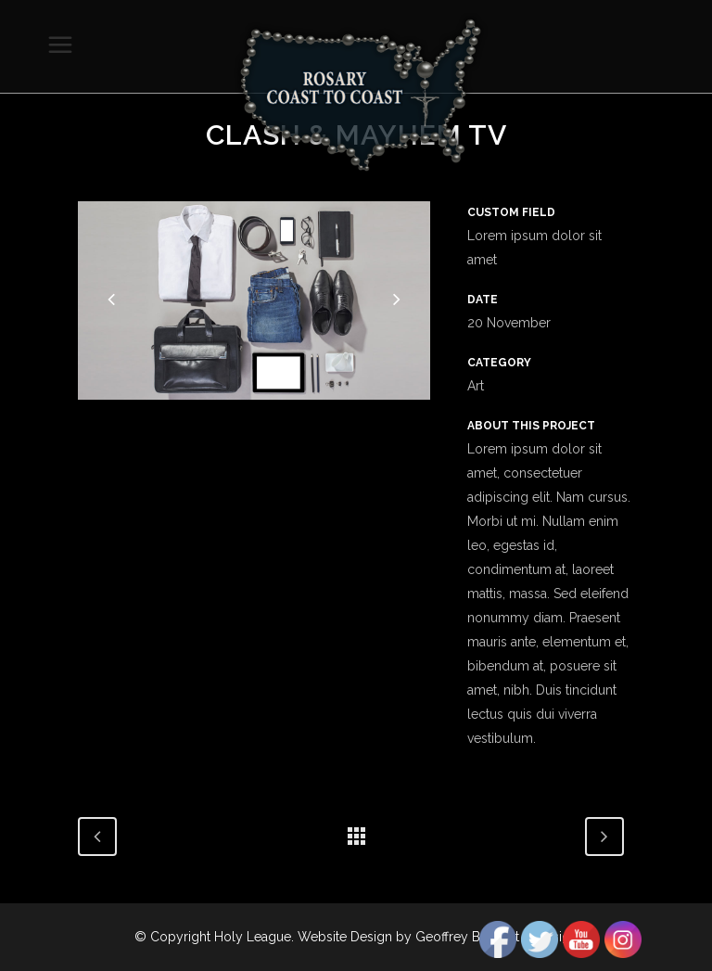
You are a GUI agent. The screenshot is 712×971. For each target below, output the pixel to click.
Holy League (252, 936)
